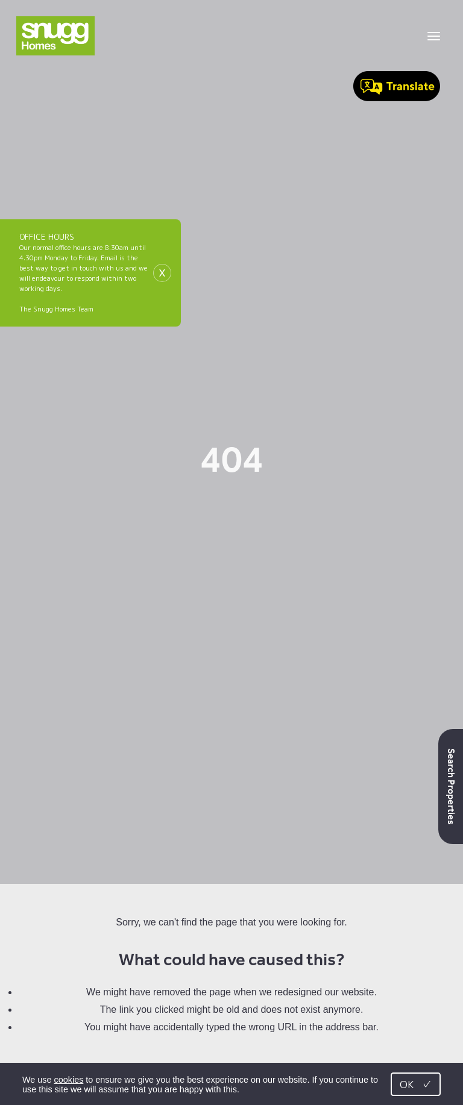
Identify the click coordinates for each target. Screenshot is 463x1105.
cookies (69, 1080)
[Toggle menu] (434, 36)
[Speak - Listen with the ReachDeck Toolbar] (396, 87)
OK (416, 1084)
